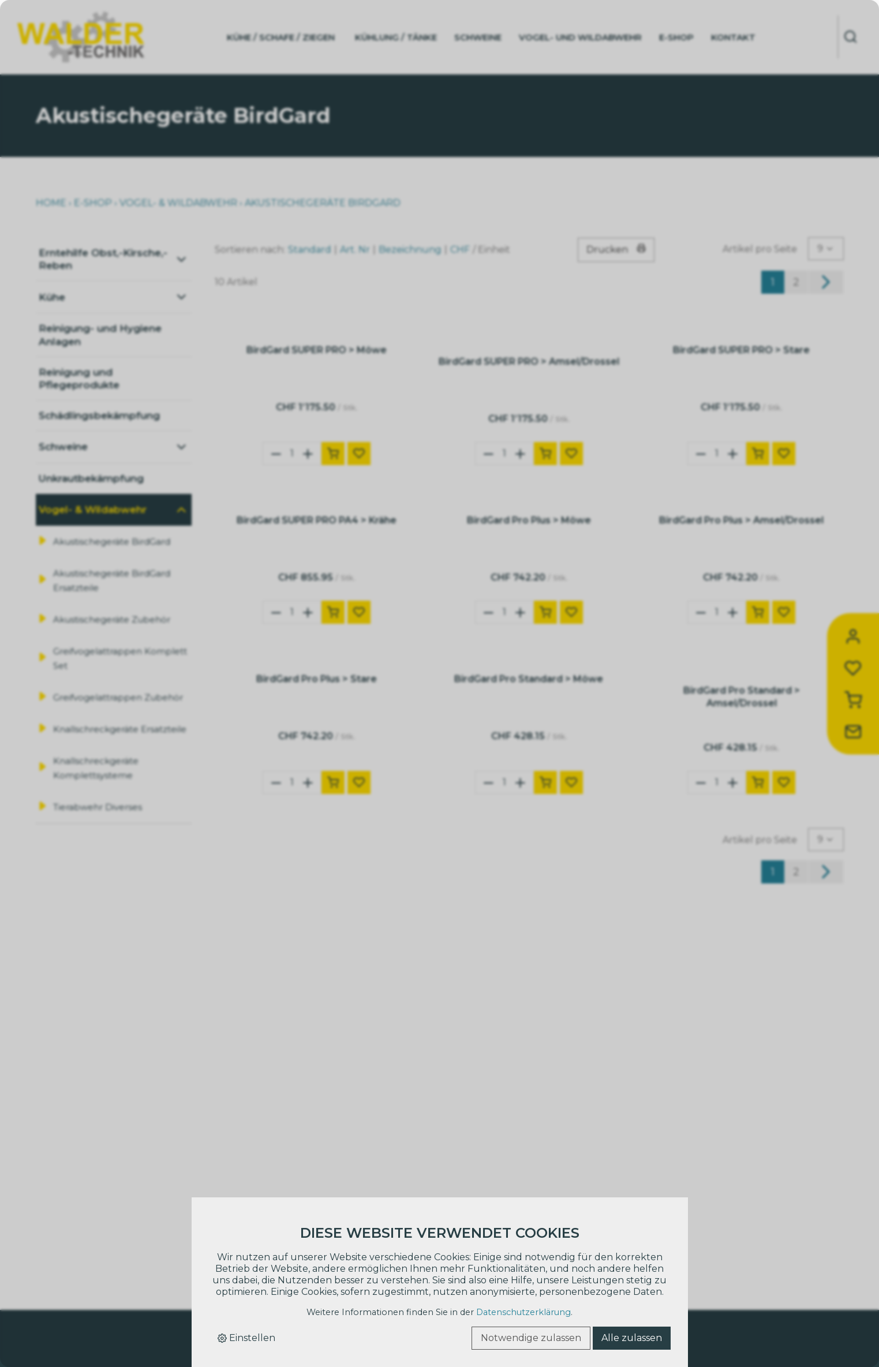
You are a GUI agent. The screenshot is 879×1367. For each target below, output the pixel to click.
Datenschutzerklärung (523, 1312)
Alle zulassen (631, 1337)
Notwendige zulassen (531, 1337)
